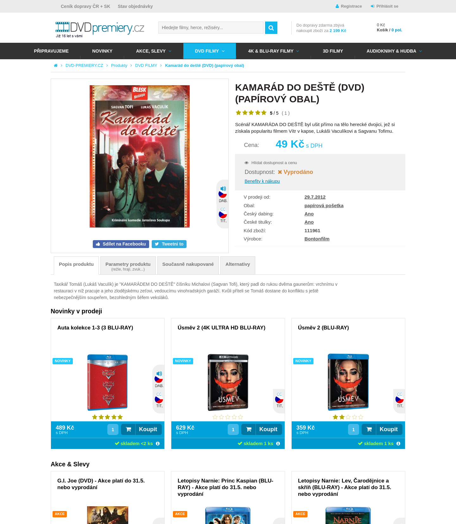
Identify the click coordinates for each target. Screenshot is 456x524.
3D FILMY (333, 51)
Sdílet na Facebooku (124, 243)
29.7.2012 (315, 197)
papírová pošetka (323, 205)
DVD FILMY (207, 51)
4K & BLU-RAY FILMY (271, 51)
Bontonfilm (316, 238)
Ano (309, 213)
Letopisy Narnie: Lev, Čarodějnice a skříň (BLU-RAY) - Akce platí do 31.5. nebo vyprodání (344, 487)
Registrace (351, 6)
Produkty (119, 65)
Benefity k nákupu (262, 181)
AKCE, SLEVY (151, 51)
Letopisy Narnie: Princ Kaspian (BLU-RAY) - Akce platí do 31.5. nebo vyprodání (225, 487)
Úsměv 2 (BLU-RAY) (323, 328)
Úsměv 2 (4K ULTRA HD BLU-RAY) (221, 328)
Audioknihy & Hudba (391, 51)
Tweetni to (172, 243)
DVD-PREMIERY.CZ (84, 65)
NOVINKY (102, 51)
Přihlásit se (387, 6)
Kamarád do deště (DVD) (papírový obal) (204, 65)
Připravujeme (51, 51)
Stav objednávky (135, 6)
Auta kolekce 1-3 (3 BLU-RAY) (95, 328)
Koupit (148, 429)
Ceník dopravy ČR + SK (85, 6)
